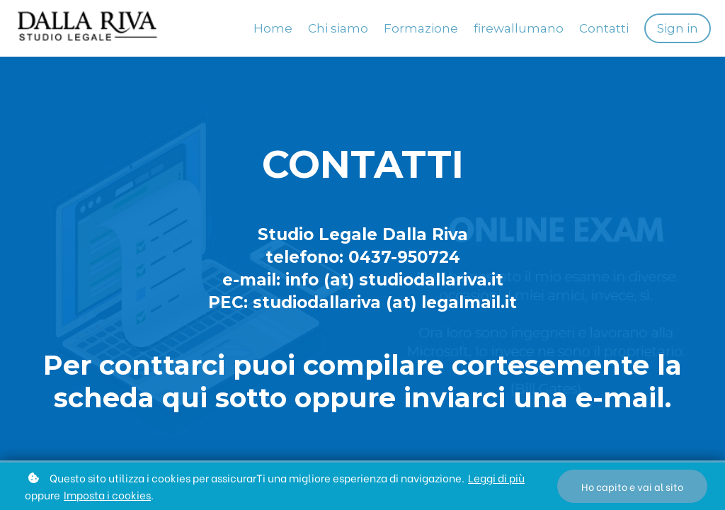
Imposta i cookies (107, 494)
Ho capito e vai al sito (632, 486)
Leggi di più (496, 477)
